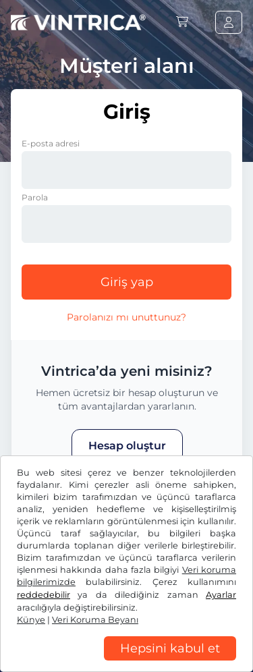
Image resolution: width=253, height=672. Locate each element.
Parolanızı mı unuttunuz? (126, 317)
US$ (33, 546)
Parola (35, 197)
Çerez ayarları (145, 638)
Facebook (40, 590)
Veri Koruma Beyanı (58, 638)
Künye (200, 638)
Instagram (109, 590)
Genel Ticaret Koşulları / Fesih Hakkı (95, 618)
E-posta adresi (51, 143)
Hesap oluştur (127, 445)
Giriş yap (127, 282)
